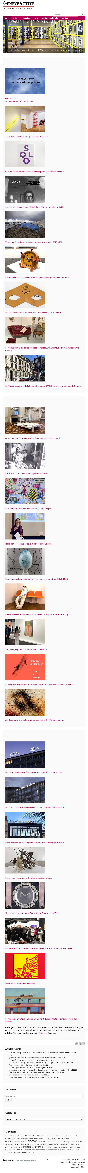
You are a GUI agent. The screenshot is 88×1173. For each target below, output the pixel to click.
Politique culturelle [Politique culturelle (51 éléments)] (33, 1146)
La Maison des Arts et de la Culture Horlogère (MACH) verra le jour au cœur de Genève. (43, 386)
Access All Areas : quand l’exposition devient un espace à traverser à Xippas (37, 614)
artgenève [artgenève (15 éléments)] (47, 1136)
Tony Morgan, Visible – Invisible (20, 1065)
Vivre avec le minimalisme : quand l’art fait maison (26, 136)
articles (16, 18)
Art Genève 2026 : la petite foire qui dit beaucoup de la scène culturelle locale (38, 948)
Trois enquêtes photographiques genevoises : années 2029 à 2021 (34, 242)
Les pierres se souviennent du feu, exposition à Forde (28, 878)
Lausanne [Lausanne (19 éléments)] (9, 1144)
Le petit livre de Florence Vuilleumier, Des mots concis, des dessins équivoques (39, 684)
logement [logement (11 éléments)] (16, 1144)
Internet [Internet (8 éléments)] (74, 1142)
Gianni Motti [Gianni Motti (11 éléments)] (41, 1142)
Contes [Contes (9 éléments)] (48, 1138)
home (7, 18)
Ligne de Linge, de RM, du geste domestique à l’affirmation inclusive (34, 842)
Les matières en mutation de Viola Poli (23, 1060)
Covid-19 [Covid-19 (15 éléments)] (54, 1138)
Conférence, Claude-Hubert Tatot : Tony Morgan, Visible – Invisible (34, 207)
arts (36, 18)
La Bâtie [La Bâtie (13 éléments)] (80, 1142)
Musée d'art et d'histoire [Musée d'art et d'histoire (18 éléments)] (50, 1144)
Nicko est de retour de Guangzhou (20, 983)
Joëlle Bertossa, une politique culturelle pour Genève (28, 544)
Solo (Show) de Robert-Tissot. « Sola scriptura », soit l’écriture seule (34, 171)
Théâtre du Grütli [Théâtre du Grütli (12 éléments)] (60, 1150)
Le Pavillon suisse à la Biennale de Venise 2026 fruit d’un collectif (33, 312)
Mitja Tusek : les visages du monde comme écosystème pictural (33, 1062)
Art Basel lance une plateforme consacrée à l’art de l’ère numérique (34, 720)
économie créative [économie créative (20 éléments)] (28, 1152)
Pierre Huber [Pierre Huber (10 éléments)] (18, 1147)
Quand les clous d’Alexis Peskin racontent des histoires (29, 1058)
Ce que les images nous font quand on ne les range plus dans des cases (36, 1053)
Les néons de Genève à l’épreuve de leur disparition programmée (33, 772)
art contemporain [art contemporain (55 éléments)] (33, 1135)
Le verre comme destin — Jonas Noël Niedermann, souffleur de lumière (36, 1070)
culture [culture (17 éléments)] (60, 1138)
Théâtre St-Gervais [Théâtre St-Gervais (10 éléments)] (72, 1150)
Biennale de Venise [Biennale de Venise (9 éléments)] (64, 1136)
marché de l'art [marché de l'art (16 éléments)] (31, 1144)
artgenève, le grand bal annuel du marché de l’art (26, 649)
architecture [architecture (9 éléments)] (19, 1136)
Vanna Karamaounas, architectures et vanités (26, 1077)
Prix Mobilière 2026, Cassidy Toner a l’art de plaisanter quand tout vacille (37, 277)
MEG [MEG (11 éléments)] (38, 1144)
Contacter (43, 1033)
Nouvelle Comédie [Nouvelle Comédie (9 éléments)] (73, 1144)
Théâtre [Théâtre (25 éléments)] (18, 1149)
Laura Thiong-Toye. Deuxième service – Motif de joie (28, 508)
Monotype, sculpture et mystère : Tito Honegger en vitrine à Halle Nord (36, 579)
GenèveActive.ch (70, 1159)
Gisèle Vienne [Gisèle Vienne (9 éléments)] (50, 1142)
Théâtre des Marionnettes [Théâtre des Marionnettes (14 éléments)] (44, 1150)
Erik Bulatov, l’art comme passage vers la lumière (26, 473)
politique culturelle (50, 18)
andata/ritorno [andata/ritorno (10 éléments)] (10, 1136)
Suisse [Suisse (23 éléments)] (12, 1149)
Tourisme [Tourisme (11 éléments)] (8, 1152)
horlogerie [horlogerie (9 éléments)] (67, 1142)
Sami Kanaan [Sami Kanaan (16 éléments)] (75, 1147)
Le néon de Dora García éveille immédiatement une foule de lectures (35, 807)
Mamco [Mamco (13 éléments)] (22, 1144)
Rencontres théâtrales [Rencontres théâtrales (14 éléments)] (61, 1147)
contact (65, 18)
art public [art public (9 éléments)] (54, 1136)
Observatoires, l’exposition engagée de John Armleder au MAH (32, 438)
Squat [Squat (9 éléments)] (7, 1150)
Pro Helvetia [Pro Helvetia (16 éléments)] (48, 1147)
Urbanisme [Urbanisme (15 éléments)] (16, 1152)
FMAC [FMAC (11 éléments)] (22, 1142)
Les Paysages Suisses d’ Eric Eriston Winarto (25, 1067)
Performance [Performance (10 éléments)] (9, 1147)
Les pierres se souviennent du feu (21, 1075)
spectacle (27, 18)
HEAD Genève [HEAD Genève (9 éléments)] (59, 1142)
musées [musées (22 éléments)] (63, 1144)
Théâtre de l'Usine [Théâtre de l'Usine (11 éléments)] (29, 1150)
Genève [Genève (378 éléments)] (31, 1141)
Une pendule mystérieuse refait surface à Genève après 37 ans (32, 913)
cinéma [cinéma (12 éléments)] (42, 1139)
